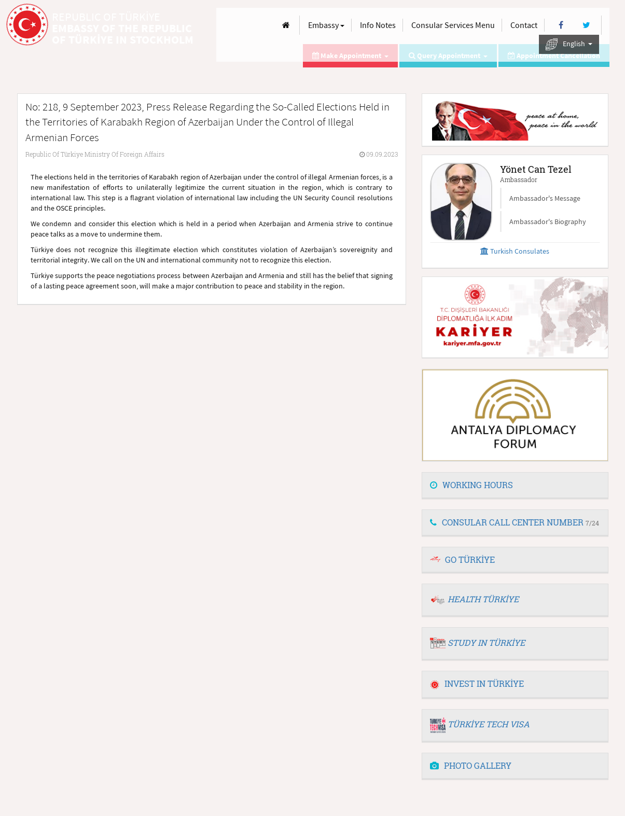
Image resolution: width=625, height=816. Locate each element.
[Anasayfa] (286, 25)
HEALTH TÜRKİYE (483, 598)
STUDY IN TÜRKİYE (486, 642)
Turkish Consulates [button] (514, 251)
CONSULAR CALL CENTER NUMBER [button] (514, 522)
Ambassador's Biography (547, 221)
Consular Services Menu (453, 25)
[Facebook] (561, 25)
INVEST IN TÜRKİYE (477, 683)
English (569, 44)
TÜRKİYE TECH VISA (489, 723)
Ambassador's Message (544, 198)
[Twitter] (586, 25)
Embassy (326, 25)
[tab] (515, 486)
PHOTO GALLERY (470, 765)
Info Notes (378, 25)
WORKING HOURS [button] (471, 484)
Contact (523, 25)
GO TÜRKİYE (470, 559)
